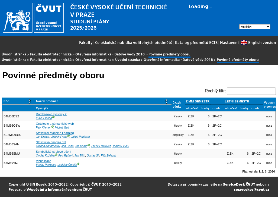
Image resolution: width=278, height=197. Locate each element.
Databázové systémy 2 (51, 114)
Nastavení (229, 42)
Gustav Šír (93, 155)
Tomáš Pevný (120, 146)
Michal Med (62, 127)
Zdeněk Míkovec (101, 146)
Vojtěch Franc (58, 136)
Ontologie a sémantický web (55, 123)
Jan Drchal (42, 136)
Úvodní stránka (14, 54)
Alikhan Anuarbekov (48, 146)
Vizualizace (43, 160)
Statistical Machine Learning (55, 133)
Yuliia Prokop (44, 118)
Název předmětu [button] (47, 101)
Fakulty (86, 42)
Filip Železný (109, 155)
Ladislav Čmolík (67, 165)
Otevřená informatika (93, 59)
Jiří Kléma (81, 146)
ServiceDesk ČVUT (239, 184)
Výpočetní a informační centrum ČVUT (59, 189)
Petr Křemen (43, 127)
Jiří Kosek (38, 184)
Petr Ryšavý (65, 155)
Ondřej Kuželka (45, 155)
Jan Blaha (68, 146)
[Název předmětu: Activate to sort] (103, 101)
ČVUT (96, 184)
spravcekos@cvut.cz (251, 189)
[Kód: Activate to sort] (18, 101)
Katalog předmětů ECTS (196, 42)
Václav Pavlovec (46, 165)
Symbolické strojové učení (53, 151)
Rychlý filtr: (215, 91)
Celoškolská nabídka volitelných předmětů (134, 42)
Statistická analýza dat (51, 142)
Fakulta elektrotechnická (51, 54)
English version (258, 42)
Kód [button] (6, 101)
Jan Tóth (80, 155)
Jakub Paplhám (80, 136)
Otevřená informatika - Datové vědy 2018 (110, 54)
